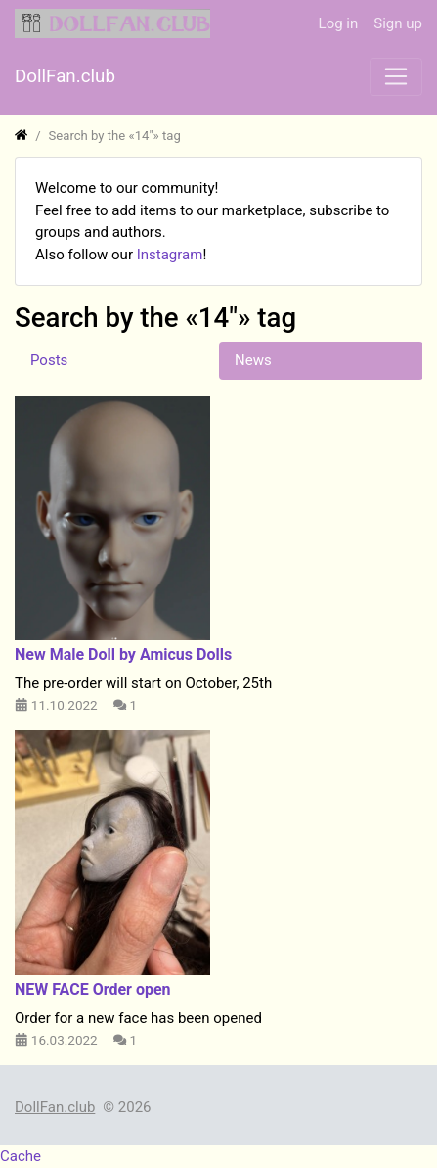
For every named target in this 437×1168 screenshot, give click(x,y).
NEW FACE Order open (93, 989)
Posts (48, 360)
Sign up (397, 23)
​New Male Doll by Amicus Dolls (123, 654)
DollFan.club (55, 1107)
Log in (339, 23)
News (253, 360)
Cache (20, 1156)
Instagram (170, 254)
